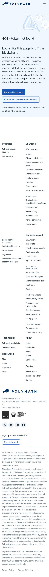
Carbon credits (32, 328)
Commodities (31, 256)
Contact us (27, 107)
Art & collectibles (32, 272)
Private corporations (34, 220)
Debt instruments (33, 310)
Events (28, 356)
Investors (29, 182)
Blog (4, 359)
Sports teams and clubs (35, 281)
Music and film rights (34, 276)
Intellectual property (34, 332)
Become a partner (33, 376)
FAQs (4, 372)
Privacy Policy (8, 570)
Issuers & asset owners (35, 190)
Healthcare (30, 285)
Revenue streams (33, 314)
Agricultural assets (33, 260)
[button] (44, 4)
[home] (16, 4)
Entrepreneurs (31, 186)
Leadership (30, 347)
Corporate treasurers (34, 169)
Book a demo (31, 372)
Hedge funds (31, 224)
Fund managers (32, 178)
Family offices (31, 207)
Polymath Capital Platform (9, 150)
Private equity (31, 211)
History (28, 343)
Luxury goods (31, 318)
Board (28, 351)
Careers (29, 380)
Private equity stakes (34, 299)
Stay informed (11, 442)
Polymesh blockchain (11, 343)
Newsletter (6, 367)
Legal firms (6, 254)
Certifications (31, 360)
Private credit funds (34, 158)
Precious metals (32, 252)
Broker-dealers (8, 250)
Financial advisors (33, 174)
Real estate (30, 244)
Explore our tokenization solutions (20, 99)
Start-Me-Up (7, 156)
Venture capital (32, 216)
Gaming (29, 289)
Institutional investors (11, 246)
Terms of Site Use (25, 570)
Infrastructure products (35, 248)
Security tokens (8, 347)
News (4, 363)
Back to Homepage (13, 92)
